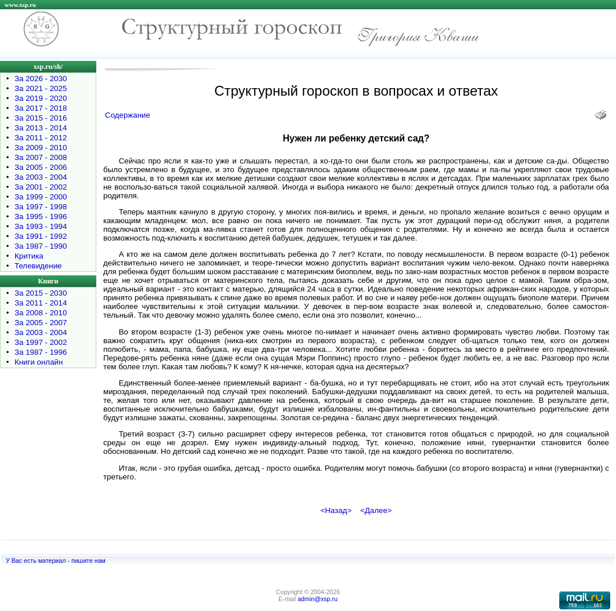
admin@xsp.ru (318, 598)
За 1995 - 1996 (41, 216)
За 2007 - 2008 (41, 157)
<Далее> (376, 510)
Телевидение (38, 265)
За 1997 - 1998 (41, 206)
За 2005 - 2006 (41, 167)
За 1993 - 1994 (41, 226)
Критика (29, 256)
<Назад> (336, 510)
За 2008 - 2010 (41, 312)
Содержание (127, 115)
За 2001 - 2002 (41, 187)
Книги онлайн (39, 362)
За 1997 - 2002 (41, 342)
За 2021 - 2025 (41, 88)
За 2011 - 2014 (41, 303)
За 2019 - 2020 (41, 98)
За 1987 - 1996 (41, 352)
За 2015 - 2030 (41, 293)
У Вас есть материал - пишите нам (56, 560)
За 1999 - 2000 (41, 196)
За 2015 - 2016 (41, 118)
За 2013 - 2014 (41, 127)
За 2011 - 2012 (41, 137)
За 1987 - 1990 (41, 246)
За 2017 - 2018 (41, 108)
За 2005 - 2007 (41, 322)
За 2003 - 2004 (41, 177)
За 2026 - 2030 (41, 78)
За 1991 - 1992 (41, 236)
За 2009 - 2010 (41, 147)
